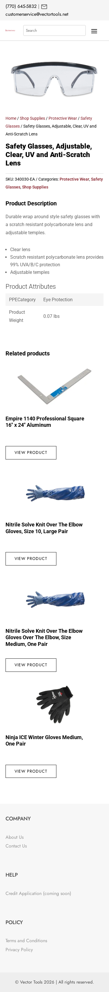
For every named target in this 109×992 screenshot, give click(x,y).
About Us (15, 837)
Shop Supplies (32, 118)
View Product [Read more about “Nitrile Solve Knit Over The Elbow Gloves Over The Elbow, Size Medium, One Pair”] (31, 665)
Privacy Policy (19, 949)
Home (11, 118)
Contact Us (16, 846)
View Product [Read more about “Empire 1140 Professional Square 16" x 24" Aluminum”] (31, 452)
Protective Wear (63, 118)
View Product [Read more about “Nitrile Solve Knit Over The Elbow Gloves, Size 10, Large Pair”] (31, 558)
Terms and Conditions (26, 940)
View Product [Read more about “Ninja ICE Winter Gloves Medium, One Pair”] (31, 771)
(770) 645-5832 (21, 6)
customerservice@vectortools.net (37, 14)
